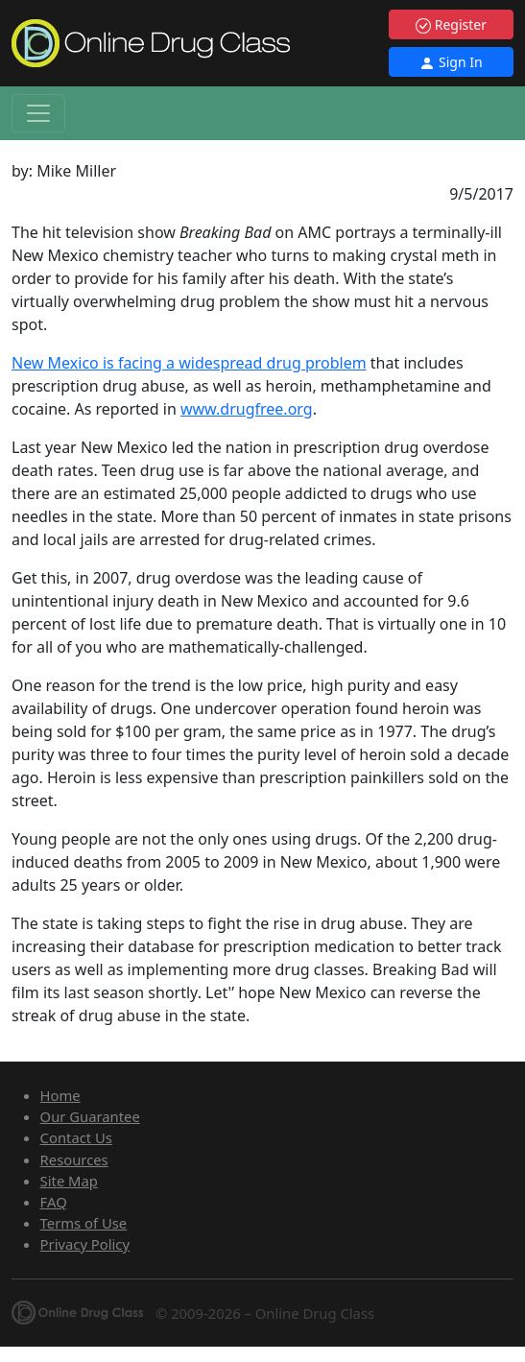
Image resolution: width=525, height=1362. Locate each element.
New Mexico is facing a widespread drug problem (189, 362)
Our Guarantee (90, 1116)
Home (60, 1095)
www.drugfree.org (246, 408)
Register (451, 24)
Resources (74, 1159)
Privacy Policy (85, 1244)
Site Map (69, 1180)
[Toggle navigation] (38, 113)
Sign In (450, 62)
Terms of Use (84, 1222)
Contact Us (76, 1137)
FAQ (53, 1201)
